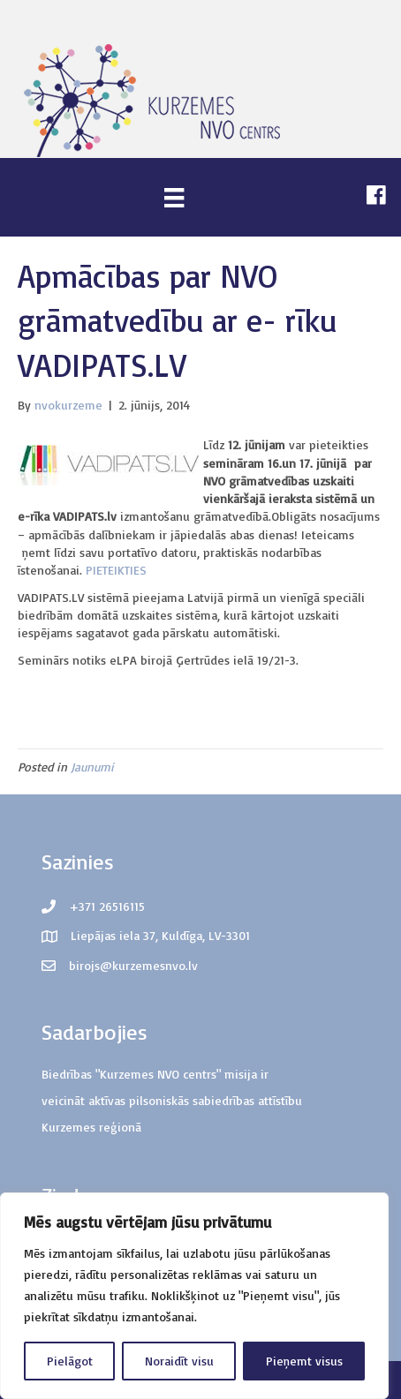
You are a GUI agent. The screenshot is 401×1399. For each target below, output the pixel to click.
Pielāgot (70, 1360)
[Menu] (174, 197)
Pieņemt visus (304, 1360)
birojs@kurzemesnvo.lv (133, 965)
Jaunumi (92, 766)
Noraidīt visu (179, 1360)
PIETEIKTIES (116, 569)
